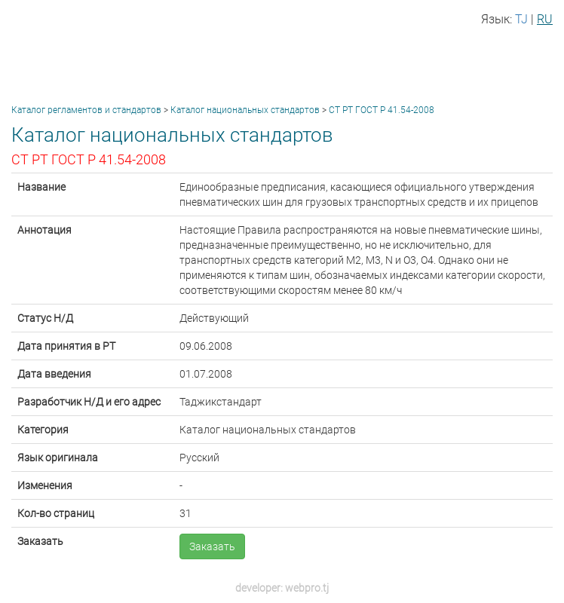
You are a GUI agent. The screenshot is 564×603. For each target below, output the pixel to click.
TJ (521, 19)
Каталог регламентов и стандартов (86, 110)
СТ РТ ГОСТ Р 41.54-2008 (381, 110)
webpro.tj (307, 588)
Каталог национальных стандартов (245, 110)
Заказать (212, 546)
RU (545, 19)
